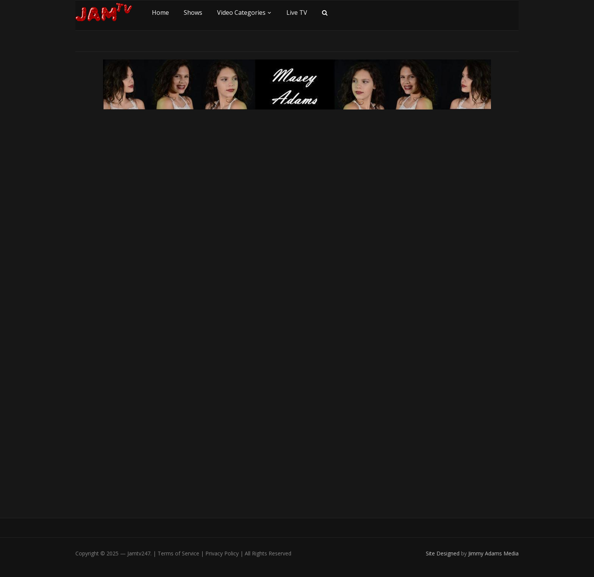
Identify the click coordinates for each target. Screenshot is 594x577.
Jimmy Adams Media (493, 553)
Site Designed (443, 553)
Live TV (296, 12)
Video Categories (241, 12)
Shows (193, 12)
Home (160, 12)
